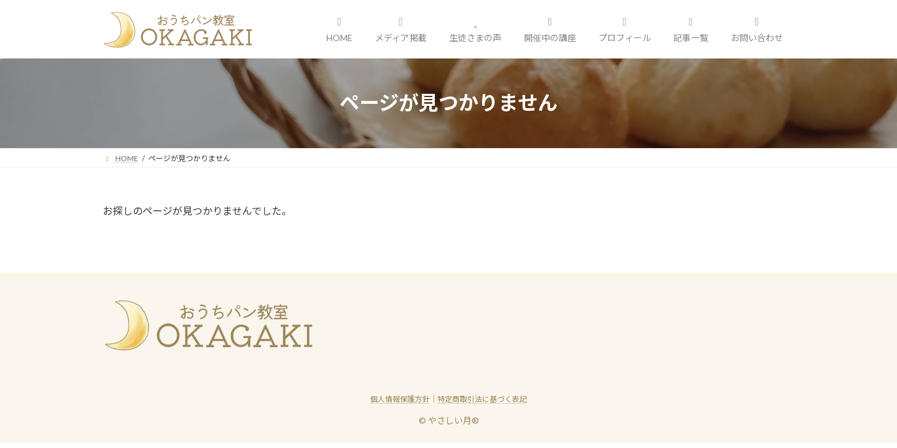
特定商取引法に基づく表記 (482, 399)
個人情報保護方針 (400, 399)
